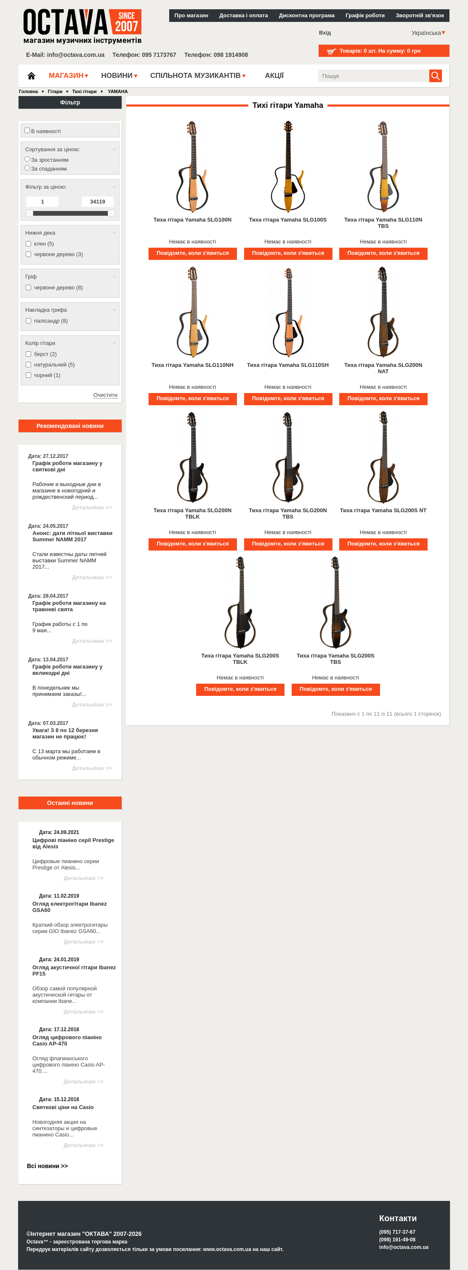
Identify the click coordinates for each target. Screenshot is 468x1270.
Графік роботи (365, 15)
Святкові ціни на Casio (63, 1107)
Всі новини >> (47, 1166)
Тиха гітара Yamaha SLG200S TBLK (240, 658)
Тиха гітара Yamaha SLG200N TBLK (192, 513)
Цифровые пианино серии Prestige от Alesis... (65, 864)
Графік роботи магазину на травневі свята (69, 606)
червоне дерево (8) (58, 287)
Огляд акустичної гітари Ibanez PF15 (74, 970)
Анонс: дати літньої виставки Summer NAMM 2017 (72, 536)
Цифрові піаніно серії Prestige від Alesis (73, 843)
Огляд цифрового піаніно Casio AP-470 (67, 1040)
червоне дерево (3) (58, 254)
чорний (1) (47, 375)
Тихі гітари (84, 91)
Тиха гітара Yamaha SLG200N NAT (383, 368)
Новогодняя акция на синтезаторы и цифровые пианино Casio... (64, 1128)
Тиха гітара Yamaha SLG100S (288, 220)
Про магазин (192, 15)
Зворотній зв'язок (420, 15)
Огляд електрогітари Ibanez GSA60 (69, 907)
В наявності (46, 131)
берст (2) (45, 354)
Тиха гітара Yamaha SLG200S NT (383, 510)
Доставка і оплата (243, 15)
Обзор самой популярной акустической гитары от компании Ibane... (64, 994)
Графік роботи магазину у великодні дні (67, 669)
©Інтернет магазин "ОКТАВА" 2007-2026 (84, 1233)
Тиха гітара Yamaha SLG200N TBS (288, 513)
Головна (28, 91)
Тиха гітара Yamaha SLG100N (192, 220)
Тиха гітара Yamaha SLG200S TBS (336, 658)
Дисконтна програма (307, 15)
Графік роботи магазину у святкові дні (67, 466)
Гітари (55, 91)
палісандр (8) (51, 321)
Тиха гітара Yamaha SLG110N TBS (383, 223)
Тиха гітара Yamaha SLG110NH (193, 365)
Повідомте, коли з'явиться (193, 253)
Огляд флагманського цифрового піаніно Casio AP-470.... (68, 1064)
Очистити (105, 395)
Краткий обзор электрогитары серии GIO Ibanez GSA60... (70, 928)
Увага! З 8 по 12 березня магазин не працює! (65, 733)
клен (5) (44, 244)
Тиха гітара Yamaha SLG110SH (288, 365)
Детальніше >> (92, 507)
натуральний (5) (54, 364)
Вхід (325, 32)
